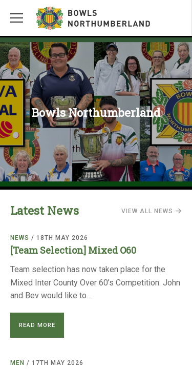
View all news (151, 211)
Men (17, 362)
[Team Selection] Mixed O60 (73, 250)
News (19, 237)
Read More (37, 325)
